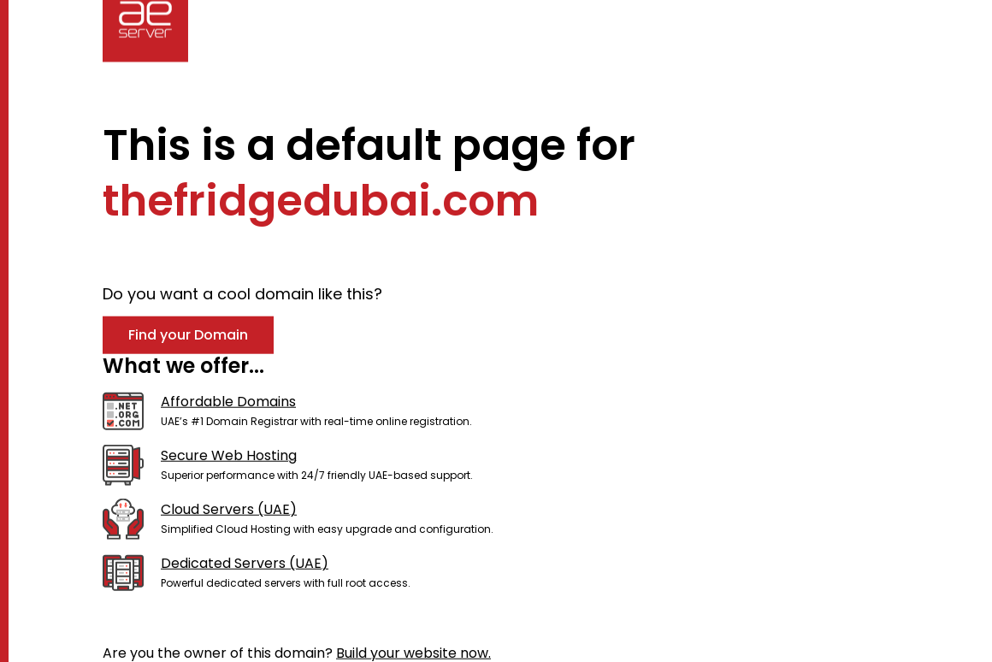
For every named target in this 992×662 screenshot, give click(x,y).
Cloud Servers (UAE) (229, 509)
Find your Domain (188, 334)
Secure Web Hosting (229, 455)
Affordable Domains (228, 401)
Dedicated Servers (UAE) (244, 563)
